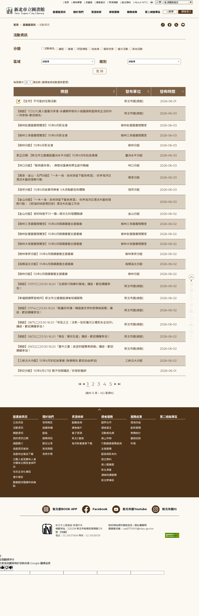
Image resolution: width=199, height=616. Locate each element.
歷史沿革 (47, 443)
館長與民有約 (109, 454)
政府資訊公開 (20, 438)
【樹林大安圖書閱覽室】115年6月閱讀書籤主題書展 (49, 244)
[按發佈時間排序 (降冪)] (183, 91)
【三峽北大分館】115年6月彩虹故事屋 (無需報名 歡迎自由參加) (56, 360)
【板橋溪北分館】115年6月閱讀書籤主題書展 (44, 264)
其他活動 (137, 49)
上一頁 (84, 384)
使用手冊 (47, 454)
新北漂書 (106, 469)
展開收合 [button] (99, 409)
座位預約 (126, 2)
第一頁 (80, 384)
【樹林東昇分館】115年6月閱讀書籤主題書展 (44, 254)
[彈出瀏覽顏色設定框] (152, 2)
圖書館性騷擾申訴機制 (24, 484)
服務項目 (47, 438)
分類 (16, 49)
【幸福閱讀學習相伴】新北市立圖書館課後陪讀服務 (49, 298)
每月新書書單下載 (82, 443)
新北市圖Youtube (129, 509)
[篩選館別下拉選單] (154, 61)
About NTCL (141, 2)
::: (1, 2)
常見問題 (113, 2)
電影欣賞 (108, 49)
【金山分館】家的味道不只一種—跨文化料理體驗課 (49, 214)
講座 (61, 49)
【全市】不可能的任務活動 (36, 101)
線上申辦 (106, 438)
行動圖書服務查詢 (111, 443)
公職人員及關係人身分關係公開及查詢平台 (24, 463)
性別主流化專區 (22, 471)
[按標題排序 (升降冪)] (114, 91)
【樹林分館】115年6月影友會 (34, 145)
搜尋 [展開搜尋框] (170, 12)
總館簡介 (18, 443)
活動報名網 (107, 433)
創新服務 (136, 427)
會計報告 (18, 477)
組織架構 (47, 427)
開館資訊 (18, 433)
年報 (133, 443)
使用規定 (47, 422)
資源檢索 (96, 12)
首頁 (66, 2)
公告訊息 (18, 422)
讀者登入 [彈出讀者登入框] (185, 12)
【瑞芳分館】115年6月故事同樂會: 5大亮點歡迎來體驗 (50, 189)
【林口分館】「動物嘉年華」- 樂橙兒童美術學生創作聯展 (52, 165)
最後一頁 (119, 384)
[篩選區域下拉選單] (68, 61)
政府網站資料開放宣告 (120, 525)
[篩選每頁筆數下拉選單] (28, 82)
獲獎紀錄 (136, 438)
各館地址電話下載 (23, 454)
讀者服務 (114, 12)
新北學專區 (107, 480)
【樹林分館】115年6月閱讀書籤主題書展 (42, 274)
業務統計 (136, 433)
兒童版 (89, 2)
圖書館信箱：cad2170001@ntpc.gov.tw (131, 528)
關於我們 (78, 12)
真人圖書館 (107, 464)
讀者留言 (100, 2)
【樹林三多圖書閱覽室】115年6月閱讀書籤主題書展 (49, 224)
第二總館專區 (152, 12)
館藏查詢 (77, 422)
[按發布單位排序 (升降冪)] (148, 91)
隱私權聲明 (141, 525)
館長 (45, 433)
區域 (16, 62)
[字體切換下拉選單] (159, 2)
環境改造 (136, 422)
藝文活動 (123, 49)
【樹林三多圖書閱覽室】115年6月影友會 (42, 135)
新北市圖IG (164, 509)
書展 (70, 49)
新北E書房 (78, 438)
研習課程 (82, 49)
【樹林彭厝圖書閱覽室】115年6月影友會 (42, 125)
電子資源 (77, 433)
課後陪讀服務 (109, 475)
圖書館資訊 (59, 12)
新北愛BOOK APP (59, 509)
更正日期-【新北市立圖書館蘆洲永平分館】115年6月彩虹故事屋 (57, 155)
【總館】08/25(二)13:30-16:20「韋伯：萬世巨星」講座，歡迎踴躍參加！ (63, 336)
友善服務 (106, 448)
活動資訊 (18, 427)
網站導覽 (77, 2)
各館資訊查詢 (20, 448)
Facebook (94, 509)
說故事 (95, 49)
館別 (103, 62)
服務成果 (132, 12)
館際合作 (106, 422)
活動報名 (49, 48)
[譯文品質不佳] (9, 568)
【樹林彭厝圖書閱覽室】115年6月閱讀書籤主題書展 (49, 234)
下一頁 (115, 384)
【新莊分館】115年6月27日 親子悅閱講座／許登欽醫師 (51, 371)
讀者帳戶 (77, 427)
